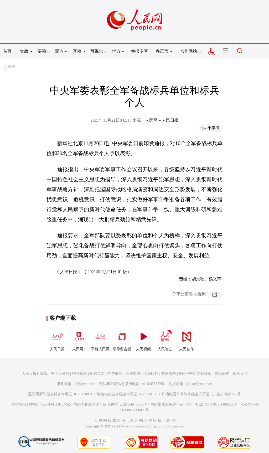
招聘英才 (97, 374)
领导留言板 (122, 339)
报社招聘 (79, 374)
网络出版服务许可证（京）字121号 (179, 404)
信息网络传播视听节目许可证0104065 (40, 404)
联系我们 (239, 374)
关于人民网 (60, 374)
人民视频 (143, 339)
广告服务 (115, 374)
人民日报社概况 (35, 374)
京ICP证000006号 (224, 404)
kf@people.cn (85, 384)
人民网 (9, 66)
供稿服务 (150, 374)
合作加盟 (133, 374)
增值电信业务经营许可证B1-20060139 (127, 394)
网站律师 (204, 374)
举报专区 (139, 51)
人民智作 (186, 339)
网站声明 (186, 374)
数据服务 (168, 374)
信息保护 (222, 374)
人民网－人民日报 (162, 120)
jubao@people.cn (200, 384)
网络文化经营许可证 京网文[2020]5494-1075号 (111, 404)
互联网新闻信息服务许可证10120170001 (60, 394)
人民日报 (57, 339)
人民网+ (79, 339)
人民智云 (165, 339)
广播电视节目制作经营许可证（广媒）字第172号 (201, 394)
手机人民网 (100, 339)
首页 (7, 51)
